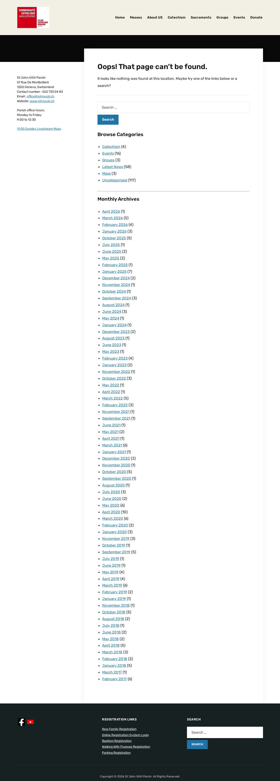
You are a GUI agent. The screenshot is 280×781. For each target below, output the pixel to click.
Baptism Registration (117, 724)
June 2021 (111, 416)
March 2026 (112, 216)
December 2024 (116, 274)
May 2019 (110, 558)
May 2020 (111, 494)
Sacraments (201, 17)
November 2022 (116, 365)
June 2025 (111, 248)
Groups (222, 17)
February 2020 (115, 513)
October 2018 (114, 597)
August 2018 (113, 604)
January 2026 (114, 229)
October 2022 (114, 371)
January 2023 (114, 358)
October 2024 (114, 287)
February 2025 (115, 261)
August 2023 (113, 332)
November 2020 (116, 455)
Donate (256, 17)
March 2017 (112, 655)
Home (120, 17)
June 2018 (111, 617)
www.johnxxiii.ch (42, 101)
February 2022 (115, 397)
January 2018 (114, 649)
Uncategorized (115, 179)
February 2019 (114, 578)
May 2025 (110, 255)
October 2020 (114, 461)
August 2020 (113, 474)
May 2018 (110, 623)
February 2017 (114, 662)
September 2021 (117, 410)
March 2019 (112, 571)
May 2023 (110, 345)
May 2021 (110, 423)
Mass (106, 172)
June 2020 (112, 487)
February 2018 (114, 642)
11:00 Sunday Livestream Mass (39, 129)
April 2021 (110, 429)
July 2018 (110, 610)
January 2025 (114, 268)
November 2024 (116, 281)
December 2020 (116, 448)
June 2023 (111, 339)
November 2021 (116, 403)
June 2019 (111, 552)
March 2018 (112, 636)
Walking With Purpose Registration (126, 729)
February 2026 (115, 223)
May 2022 (110, 378)
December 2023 (116, 326)
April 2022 (111, 384)
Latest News (113, 166)
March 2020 (112, 507)
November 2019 (116, 526)
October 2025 (114, 236)
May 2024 (111, 313)
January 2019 (114, 584)
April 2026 (111, 210)
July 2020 (111, 481)
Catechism (177, 17)
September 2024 (117, 294)
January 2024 (114, 320)
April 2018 (111, 629)
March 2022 (112, 390)
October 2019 (114, 532)
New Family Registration (119, 712)
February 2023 (115, 352)
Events (239, 17)
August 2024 (113, 300)
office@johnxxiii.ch (40, 96)
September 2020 (117, 468)
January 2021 (114, 442)
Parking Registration (116, 735)
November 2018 (116, 591)
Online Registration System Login (125, 718)
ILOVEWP (147, 765)
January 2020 (114, 520)
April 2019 (110, 565)
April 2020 (111, 500)
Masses (136, 17)
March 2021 (112, 436)
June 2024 (112, 307)
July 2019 (110, 545)
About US (155, 17)
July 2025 (111, 242)
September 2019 (117, 539)
